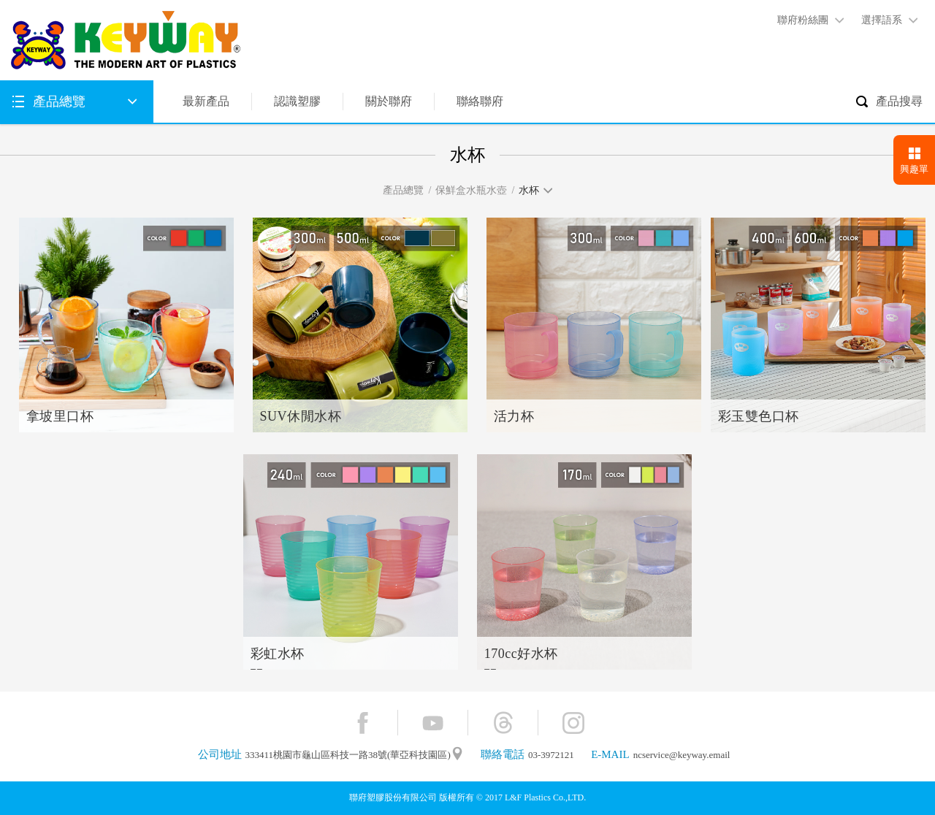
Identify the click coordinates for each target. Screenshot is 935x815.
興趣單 (914, 169)
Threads (503, 722)
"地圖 (457, 754)
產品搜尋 (899, 101)
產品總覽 (59, 101)
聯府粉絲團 (802, 20)
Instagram (573, 722)
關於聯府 (388, 101)
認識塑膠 (297, 101)
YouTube (433, 722)
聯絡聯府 (480, 101)
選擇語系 (881, 20)
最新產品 (206, 101)
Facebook (362, 722)
